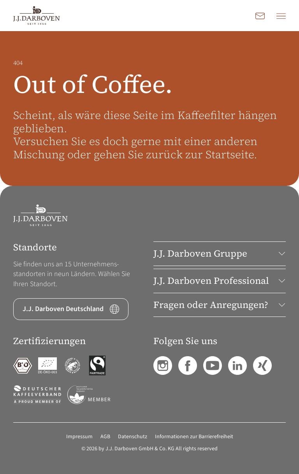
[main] (149, 108)
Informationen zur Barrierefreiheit (194, 437)
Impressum (79, 437)
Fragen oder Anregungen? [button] (219, 304)
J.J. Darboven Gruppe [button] (219, 253)
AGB (105, 437)
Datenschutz (132, 437)
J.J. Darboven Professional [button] (219, 280)
